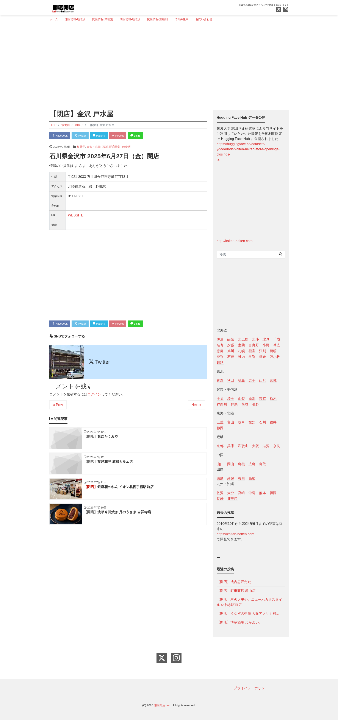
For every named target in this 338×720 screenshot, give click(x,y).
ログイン (94, 394)
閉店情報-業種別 (157, 19)
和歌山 (243, 446)
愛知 (252, 422)
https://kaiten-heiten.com (235, 534)
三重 (220, 422)
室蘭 (241, 345)
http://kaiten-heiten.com (234, 241)
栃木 (273, 398)
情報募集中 (182, 19)
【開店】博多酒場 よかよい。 (239, 622)
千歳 (276, 339)
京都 (220, 446)
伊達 (220, 339)
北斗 (255, 339)
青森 (220, 380)
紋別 (252, 357)
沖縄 (252, 493)
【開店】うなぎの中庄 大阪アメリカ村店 (248, 613)
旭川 (230, 351)
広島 (252, 464)
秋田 (230, 380)
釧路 (220, 362)
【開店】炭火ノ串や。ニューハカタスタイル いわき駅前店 (249, 602)
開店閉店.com (162, 705)
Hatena (100, 135)
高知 (252, 478)
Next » (196, 405)
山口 (220, 464)
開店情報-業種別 (102, 19)
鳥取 (262, 464)
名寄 (220, 345)
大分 (230, 493)
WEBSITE (75, 215)
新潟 (252, 398)
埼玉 (230, 398)
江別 (262, 351)
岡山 (230, 464)
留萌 (273, 351)
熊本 (262, 493)
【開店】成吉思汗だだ (234, 582)
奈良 (276, 446)
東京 (262, 398)
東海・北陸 (94, 146)
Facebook (60, 135)
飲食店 (126, 146)
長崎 (220, 499)
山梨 (241, 398)
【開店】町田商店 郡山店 (236, 590)
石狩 (230, 357)
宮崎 (241, 493)
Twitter (81, 135)
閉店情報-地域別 (130, 19)
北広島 (243, 339)
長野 (255, 404)
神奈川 (222, 404)
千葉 (220, 398)
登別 (220, 357)
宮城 (273, 380)
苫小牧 (275, 357)
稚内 (241, 357)
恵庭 (220, 351)
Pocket (120, 135)
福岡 (273, 493)
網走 (262, 357)
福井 (273, 422)
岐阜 (241, 422)
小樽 (266, 345)
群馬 (234, 404)
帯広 (276, 345)
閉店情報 (114, 146)
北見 (266, 339)
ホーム (54, 19)
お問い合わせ (204, 19)
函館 (230, 339)
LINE (138, 135)
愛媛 (230, 478)
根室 (252, 351)
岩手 (252, 380)
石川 (105, 146)
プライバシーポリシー (251, 688)
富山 (230, 422)
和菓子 (81, 146)
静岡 (220, 428)
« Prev (58, 405)
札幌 (241, 351)
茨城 (244, 404)
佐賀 (220, 493)
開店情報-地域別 (75, 19)
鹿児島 (232, 499)
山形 (262, 380)
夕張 (230, 345)
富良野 (254, 345)
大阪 (255, 446)
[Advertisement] (167, 64)
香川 (241, 478)
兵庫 (230, 446)
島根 (241, 464)
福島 (241, 380)
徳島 (220, 478)
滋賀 (266, 446)
